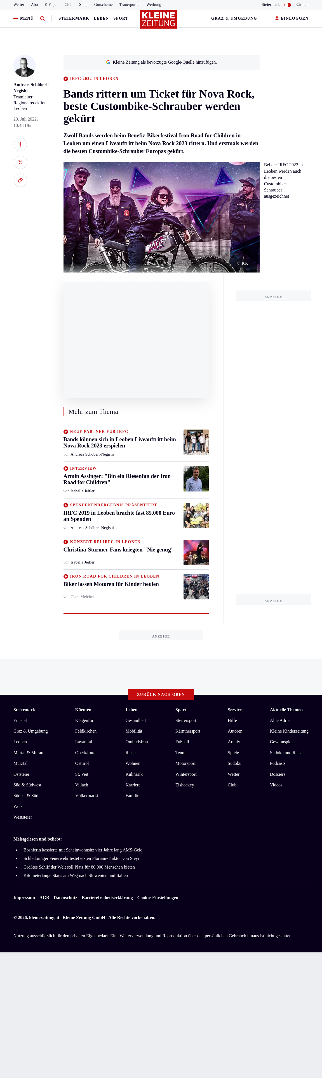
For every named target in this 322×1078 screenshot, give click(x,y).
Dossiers (277, 774)
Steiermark (73, 18)
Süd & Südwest (27, 784)
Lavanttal (83, 741)
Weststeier (22, 817)
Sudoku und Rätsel (287, 752)
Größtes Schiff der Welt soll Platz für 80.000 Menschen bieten (79, 867)
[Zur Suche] (42, 18)
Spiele (233, 752)
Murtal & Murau (28, 752)
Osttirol (82, 763)
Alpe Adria (280, 720)
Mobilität (134, 731)
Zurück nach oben (161, 694)
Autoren (235, 731)
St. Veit (81, 774)
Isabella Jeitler (82, 491)
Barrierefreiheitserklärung (107, 897)
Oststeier (21, 774)
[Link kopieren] (20, 180)
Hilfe (232, 720)
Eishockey (184, 784)
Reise (131, 752)
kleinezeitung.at (44, 917)
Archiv (234, 741)
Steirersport (185, 720)
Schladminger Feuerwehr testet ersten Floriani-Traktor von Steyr (81, 858)
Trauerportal (129, 5)
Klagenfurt (85, 720)
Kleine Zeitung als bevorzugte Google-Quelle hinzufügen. (161, 62)
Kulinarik (134, 774)
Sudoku (234, 763)
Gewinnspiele (282, 741)
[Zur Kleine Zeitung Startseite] (160, 22)
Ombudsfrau (137, 741)
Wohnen (133, 763)
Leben (101, 18)
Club (68, 5)
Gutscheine (103, 5)
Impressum (24, 897)
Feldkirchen (86, 731)
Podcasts (278, 763)
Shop (83, 5)
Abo (34, 5)
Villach (81, 784)
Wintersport (186, 774)
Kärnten (302, 5)
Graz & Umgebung (234, 18)
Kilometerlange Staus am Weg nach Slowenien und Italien (75, 875)
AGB (44, 897)
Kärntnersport (187, 731)
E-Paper (51, 5)
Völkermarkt (86, 795)
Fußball (182, 741)
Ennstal (20, 720)
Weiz (17, 806)
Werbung (154, 5)
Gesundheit (136, 720)
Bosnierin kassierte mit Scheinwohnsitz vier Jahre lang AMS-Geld (82, 850)
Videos (276, 784)
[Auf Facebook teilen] (20, 144)
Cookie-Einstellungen (157, 897)
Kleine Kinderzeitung (289, 731)
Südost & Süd (25, 795)
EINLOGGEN (292, 18)
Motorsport (185, 763)
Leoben (20, 741)
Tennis (181, 752)
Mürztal (20, 763)
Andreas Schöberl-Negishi (92, 454)
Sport (121, 18)
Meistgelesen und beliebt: (37, 839)
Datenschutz (65, 897)
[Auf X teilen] (20, 162)
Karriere (133, 784)
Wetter (18, 5)
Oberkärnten (86, 752)
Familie (132, 795)
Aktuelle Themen (286, 709)
